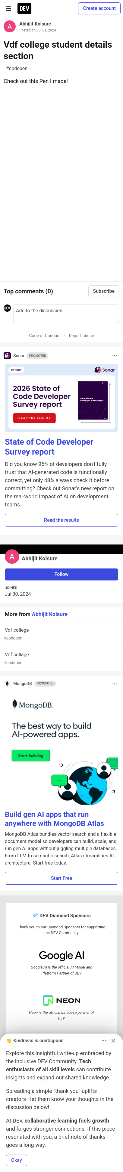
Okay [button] (16, 1160)
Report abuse (81, 335)
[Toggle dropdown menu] (114, 356)
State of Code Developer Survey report (49, 447)
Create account (99, 8)
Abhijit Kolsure (35, 24)
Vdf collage (61, 659)
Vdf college (61, 634)
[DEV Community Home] (24, 8)
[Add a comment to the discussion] (66, 314)
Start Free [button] (61, 878)
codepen (16, 68)
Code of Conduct (45, 335)
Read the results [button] (61, 520)
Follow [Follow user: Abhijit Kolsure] (62, 574)
